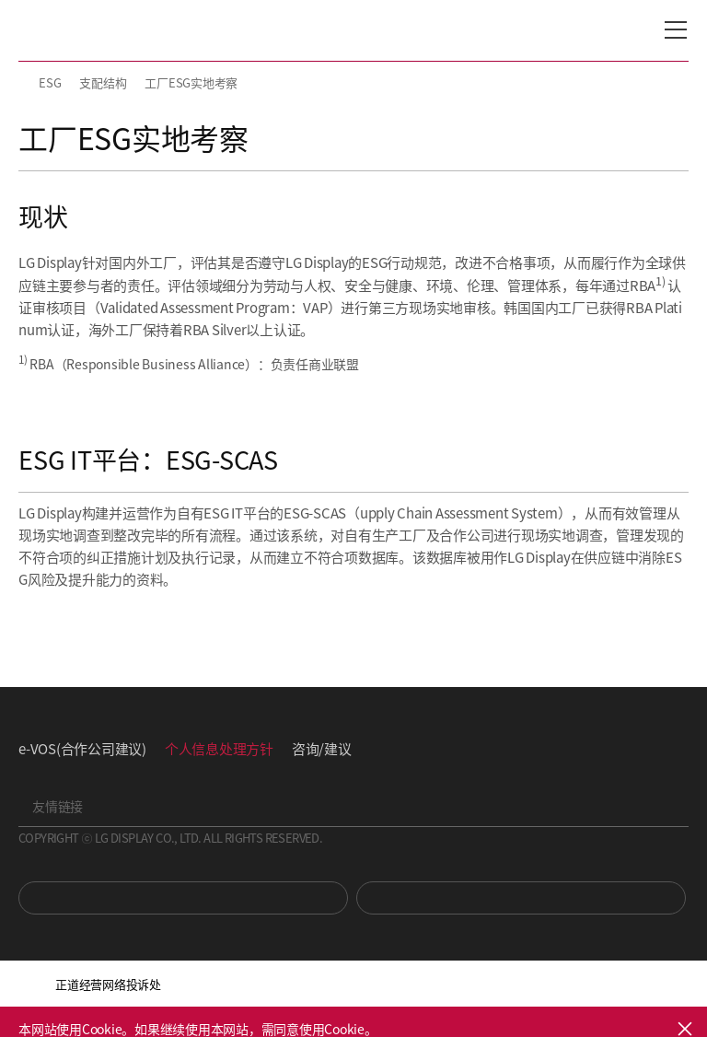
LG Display (96, 30)
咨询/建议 (322, 748)
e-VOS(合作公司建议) (82, 748)
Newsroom (521, 898)
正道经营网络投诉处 (108, 984)
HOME (25, 83)
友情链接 (57, 806)
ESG (50, 82)
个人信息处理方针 (219, 748)
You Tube (183, 898)
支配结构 (102, 82)
